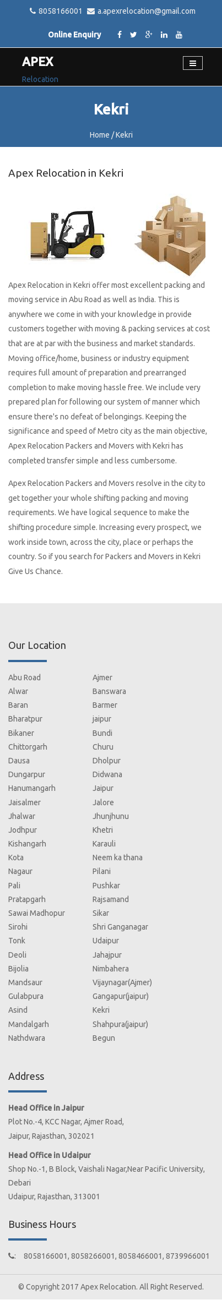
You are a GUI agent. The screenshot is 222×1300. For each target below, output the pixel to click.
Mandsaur (25, 982)
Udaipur (106, 940)
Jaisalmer (24, 802)
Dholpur (107, 760)
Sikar (101, 913)
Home (100, 134)
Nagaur (20, 871)
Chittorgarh (27, 746)
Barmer (105, 705)
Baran (18, 705)
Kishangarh (27, 843)
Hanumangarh (32, 788)
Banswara (109, 691)
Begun (104, 1038)
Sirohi (18, 926)
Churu (103, 746)
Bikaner (21, 733)
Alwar (18, 691)
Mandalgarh (28, 1024)
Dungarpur (26, 774)
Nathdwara (26, 1038)
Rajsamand (111, 899)
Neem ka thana (118, 857)
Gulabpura (26, 996)
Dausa (19, 760)
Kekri (101, 1010)
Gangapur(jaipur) (121, 996)
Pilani (102, 871)
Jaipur (103, 788)
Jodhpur (22, 830)
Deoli (17, 955)
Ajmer (102, 677)
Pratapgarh (27, 899)
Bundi (102, 733)
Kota (16, 857)
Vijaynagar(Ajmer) (122, 982)
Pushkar (106, 885)
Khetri (103, 830)
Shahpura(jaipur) (120, 1024)
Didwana (107, 774)
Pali (14, 885)
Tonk (16, 940)
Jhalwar (21, 816)
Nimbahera (111, 968)
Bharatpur (25, 718)
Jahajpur (107, 955)
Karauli (104, 843)
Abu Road (24, 677)
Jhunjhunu (111, 816)
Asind (18, 1010)
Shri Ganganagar (120, 926)
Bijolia (18, 968)
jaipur (102, 718)
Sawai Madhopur (36, 913)
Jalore (103, 802)
